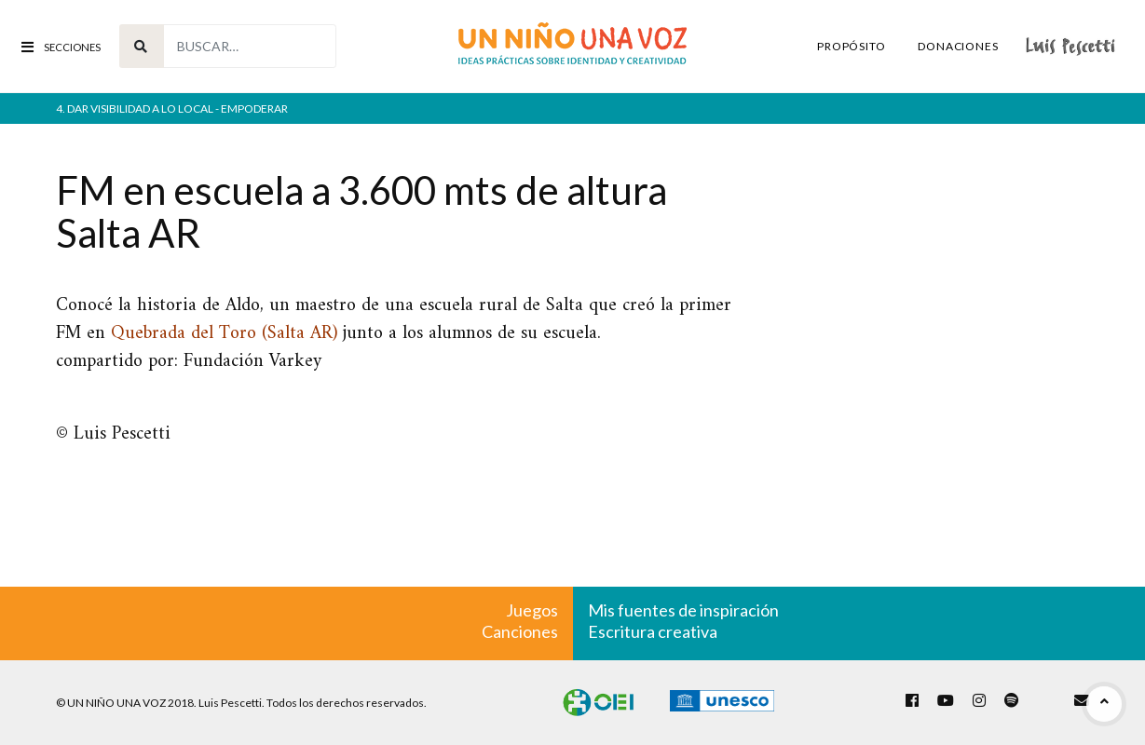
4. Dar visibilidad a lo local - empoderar (172, 108)
